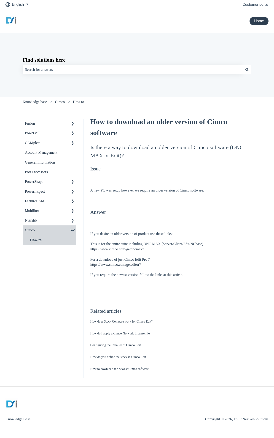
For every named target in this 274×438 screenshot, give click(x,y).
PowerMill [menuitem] (32, 133)
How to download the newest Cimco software (119, 369)
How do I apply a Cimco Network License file (120, 333)
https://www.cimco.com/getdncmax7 (117, 249)
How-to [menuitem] (36, 240)
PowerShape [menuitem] (34, 181)
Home (259, 21)
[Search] (247, 69)
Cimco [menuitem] (30, 230)
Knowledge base (35, 102)
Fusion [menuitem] (30, 123)
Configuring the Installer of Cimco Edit (115, 345)
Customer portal (255, 4)
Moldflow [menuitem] (32, 211)
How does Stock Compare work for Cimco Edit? (121, 321)
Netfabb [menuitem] (31, 220)
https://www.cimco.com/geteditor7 (115, 264)
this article (174, 275)
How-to (78, 102)
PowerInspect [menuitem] (35, 191)
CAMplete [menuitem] (32, 143)
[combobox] (133, 69)
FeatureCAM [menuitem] (34, 201)
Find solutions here (44, 60)
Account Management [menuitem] (41, 152)
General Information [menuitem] (40, 162)
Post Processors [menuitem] (36, 172)
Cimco (60, 102)
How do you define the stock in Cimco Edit (118, 357)
